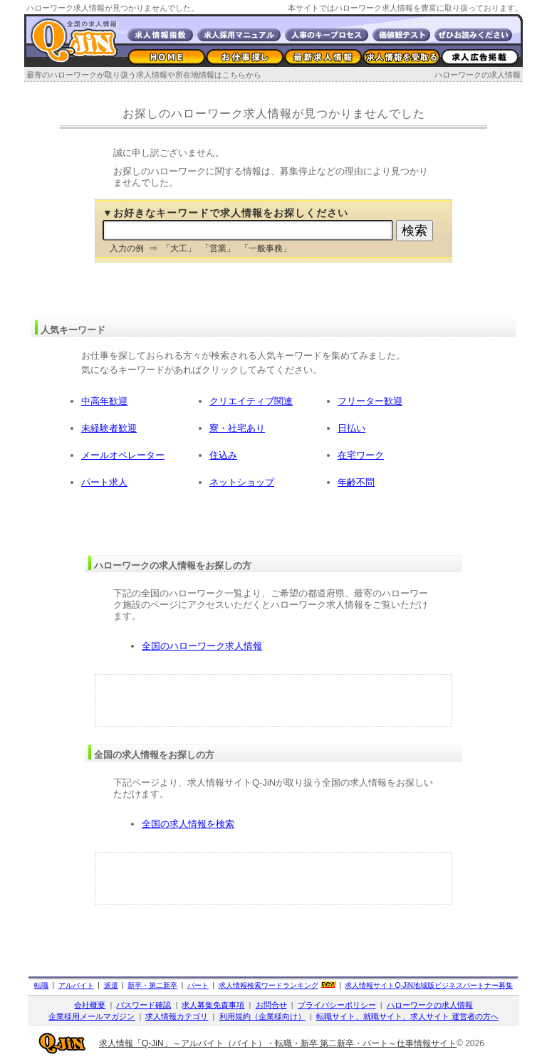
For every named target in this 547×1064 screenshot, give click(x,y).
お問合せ (271, 1005)
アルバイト (76, 985)
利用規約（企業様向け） (262, 1016)
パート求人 (104, 482)
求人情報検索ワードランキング (268, 985)
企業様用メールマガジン (91, 1016)
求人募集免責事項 (213, 1005)
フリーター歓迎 (370, 401)
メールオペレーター (123, 455)
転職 (41, 985)
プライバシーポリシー (337, 1005)
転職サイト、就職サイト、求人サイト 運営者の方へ (407, 1016)
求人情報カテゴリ (176, 1016)
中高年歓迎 (104, 401)
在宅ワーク (361, 455)
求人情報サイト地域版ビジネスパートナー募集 (429, 985)
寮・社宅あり (237, 428)
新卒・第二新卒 (152, 985)
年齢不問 (356, 482)
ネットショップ (241, 482)
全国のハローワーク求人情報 (202, 646)
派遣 (111, 985)
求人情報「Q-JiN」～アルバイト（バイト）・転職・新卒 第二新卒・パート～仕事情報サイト (278, 1043)
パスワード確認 (143, 1005)
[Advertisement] (273, 700)
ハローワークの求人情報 (477, 74)
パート (198, 985)
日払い (351, 428)
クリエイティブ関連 (251, 401)
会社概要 (89, 1005)
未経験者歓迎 (109, 428)
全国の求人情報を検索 (188, 823)
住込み (223, 455)
